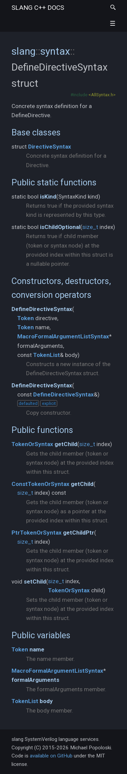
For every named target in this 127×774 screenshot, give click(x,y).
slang (38, 7)
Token (25, 318)
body (46, 701)
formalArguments (35, 679)
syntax (55, 51)
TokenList (46, 355)
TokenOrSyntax (32, 444)
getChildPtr (78, 532)
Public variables (41, 635)
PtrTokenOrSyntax (37, 532)
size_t (90, 227)
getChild (66, 444)
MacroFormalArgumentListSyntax (63, 336)
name (36, 649)
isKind (48, 196)
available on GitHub (51, 756)
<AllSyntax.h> (101, 94)
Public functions (42, 430)
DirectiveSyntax (49, 146)
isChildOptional (60, 227)
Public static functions (54, 182)
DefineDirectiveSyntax (42, 309)
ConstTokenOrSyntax (40, 484)
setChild (35, 581)
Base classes (36, 132)
